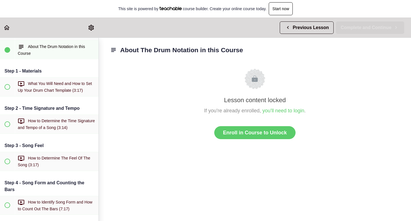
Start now (280, 8)
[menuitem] (91, 27)
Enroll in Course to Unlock (255, 132)
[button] (7, 27)
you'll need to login (284, 110)
